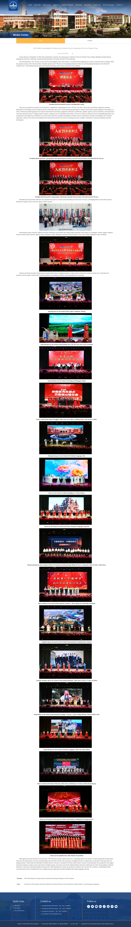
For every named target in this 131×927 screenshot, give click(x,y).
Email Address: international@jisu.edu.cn (52, 913)
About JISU (37, 5)
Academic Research (67, 5)
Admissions (78, 5)
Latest (55, 34)
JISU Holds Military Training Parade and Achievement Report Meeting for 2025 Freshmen (49, 878)
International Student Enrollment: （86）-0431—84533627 (56, 905)
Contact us (119, 5)
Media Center (47, 5)
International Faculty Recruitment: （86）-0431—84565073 (56, 908)
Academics (56, 5)
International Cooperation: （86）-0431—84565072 (54, 911)
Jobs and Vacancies (108, 5)
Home (30, 5)
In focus (90, 40)
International (87, 5)
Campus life (96, 5)
